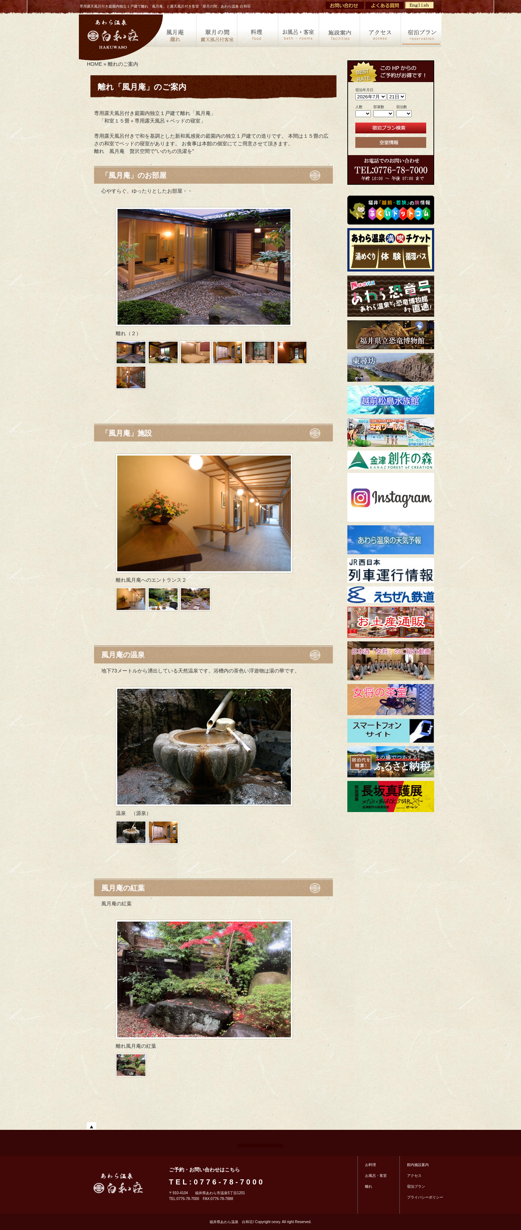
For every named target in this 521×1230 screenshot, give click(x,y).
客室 (298, 29)
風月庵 (175, 29)
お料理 (370, 1165)
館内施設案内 (418, 1165)
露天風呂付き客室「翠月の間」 (216, 29)
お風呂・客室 (376, 1176)
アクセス (380, 29)
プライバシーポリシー (425, 1197)
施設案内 (339, 29)
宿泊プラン (421, 29)
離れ (368, 1186)
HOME (94, 64)
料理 (257, 29)
